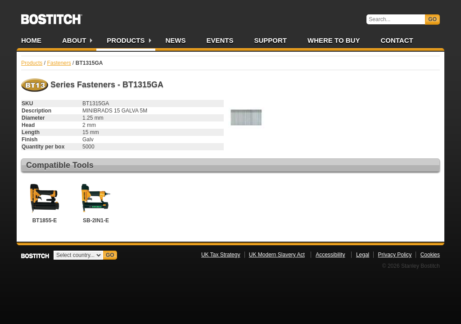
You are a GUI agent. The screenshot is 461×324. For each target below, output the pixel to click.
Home (31, 40)
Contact (396, 40)
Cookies (430, 255)
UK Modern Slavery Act (277, 255)
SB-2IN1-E (96, 202)
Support (270, 40)
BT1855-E (45, 202)
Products (126, 40)
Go (432, 19)
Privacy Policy (395, 255)
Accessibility (330, 255)
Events (220, 40)
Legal (362, 255)
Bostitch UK (51, 16)
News (176, 40)
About (74, 40)
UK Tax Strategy (220, 255)
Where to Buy (333, 40)
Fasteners (59, 63)
